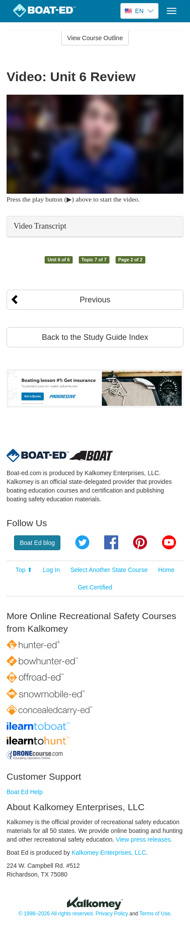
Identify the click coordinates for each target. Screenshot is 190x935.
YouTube (169, 542)
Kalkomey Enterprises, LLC (109, 852)
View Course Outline (95, 37)
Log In (51, 569)
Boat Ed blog (37, 542)
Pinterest (140, 542)
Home (166, 569)
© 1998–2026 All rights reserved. (56, 914)
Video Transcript (40, 226)
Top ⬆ (23, 569)
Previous (95, 299)
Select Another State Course (109, 569)
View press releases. (144, 839)
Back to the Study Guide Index (95, 337)
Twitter (82, 542)
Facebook (111, 542)
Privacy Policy (111, 914)
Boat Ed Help (25, 791)
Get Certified (95, 587)
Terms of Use (154, 914)
